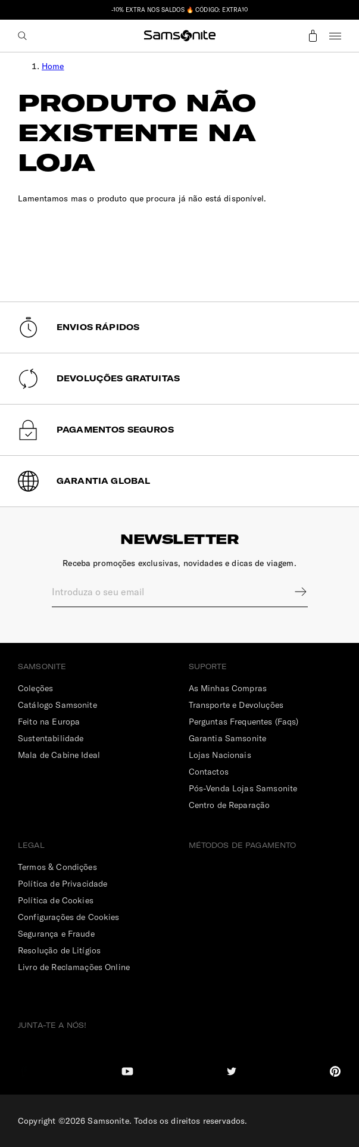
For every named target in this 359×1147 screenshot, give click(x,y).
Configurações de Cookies (69, 917)
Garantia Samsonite (228, 738)
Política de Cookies (55, 900)
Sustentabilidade (50, 738)
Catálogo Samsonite (57, 705)
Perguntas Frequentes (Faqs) (244, 721)
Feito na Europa (49, 721)
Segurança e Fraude (56, 933)
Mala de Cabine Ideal (59, 755)
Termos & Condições (57, 867)
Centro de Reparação (229, 805)
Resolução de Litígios (59, 950)
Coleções (35, 688)
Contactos (209, 771)
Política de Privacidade (62, 883)
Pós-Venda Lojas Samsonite (243, 788)
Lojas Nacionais (220, 755)
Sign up (293, 592)
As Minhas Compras (228, 688)
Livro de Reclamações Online (74, 967)
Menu (335, 36)
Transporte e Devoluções (236, 705)
